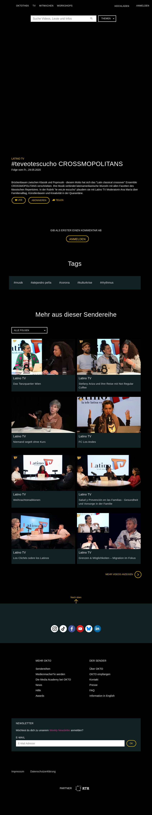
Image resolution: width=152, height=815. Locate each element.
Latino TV (17, 158)
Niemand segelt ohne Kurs (28, 440)
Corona (65, 282)
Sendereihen (43, 667)
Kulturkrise (85, 282)
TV (35, 5)
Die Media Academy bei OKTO (53, 678)
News (39, 683)
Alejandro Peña (41, 282)
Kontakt (94, 678)
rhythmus (108, 282)
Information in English (102, 694)
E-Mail (20, 736)
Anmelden (77, 238)
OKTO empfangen (100, 672)
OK (131, 742)
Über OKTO (96, 667)
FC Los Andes (87, 440)
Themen (107, 18)
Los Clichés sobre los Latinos (30, 556)
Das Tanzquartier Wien (26, 383)
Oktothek (23, 5)
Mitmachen (47, 5)
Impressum (17, 770)
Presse (94, 683)
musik (19, 282)
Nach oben (76, 598)
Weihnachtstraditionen (26, 498)
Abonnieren (39, 200)
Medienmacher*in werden (50, 672)
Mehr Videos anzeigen (123, 573)
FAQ (92, 688)
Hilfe (38, 688)
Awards (40, 694)
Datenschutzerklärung (43, 770)
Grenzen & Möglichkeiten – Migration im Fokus (106, 556)
